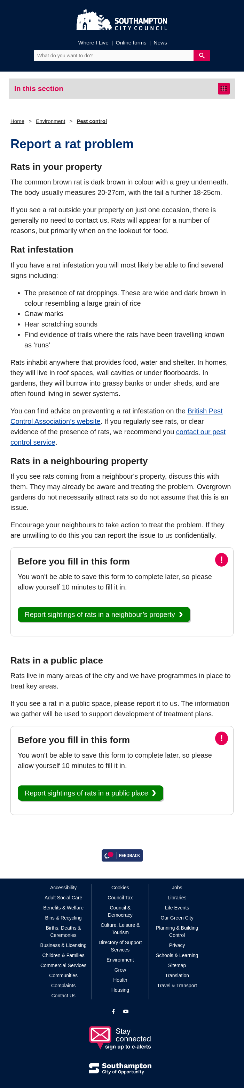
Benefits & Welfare (63, 907)
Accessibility (63, 887)
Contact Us (64, 995)
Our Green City (177, 918)
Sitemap (177, 965)
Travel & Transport (177, 985)
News (160, 43)
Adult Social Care (63, 897)
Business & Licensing (63, 945)
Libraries (177, 897)
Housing (120, 990)
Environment (50, 121)
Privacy (177, 945)
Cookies (120, 887)
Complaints (63, 985)
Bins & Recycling (63, 918)
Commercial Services (63, 965)
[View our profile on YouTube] (126, 1011)
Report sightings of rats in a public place (86, 793)
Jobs (177, 887)
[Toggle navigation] (224, 88)
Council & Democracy (120, 911)
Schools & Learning (177, 955)
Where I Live (93, 43)
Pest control (92, 121)
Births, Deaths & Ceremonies (63, 931)
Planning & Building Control (177, 931)
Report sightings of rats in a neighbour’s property (100, 614)
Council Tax (120, 897)
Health (120, 980)
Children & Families (63, 955)
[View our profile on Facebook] (113, 1011)
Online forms (131, 43)
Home (17, 121)
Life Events (177, 907)
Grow (120, 970)
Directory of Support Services (120, 946)
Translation (177, 975)
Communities (63, 975)
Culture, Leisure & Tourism (120, 928)
